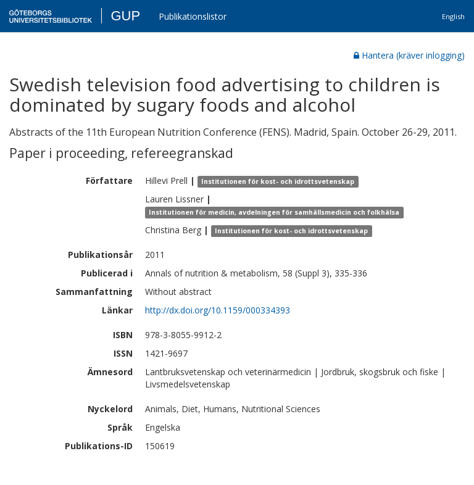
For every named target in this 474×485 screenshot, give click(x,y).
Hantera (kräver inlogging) (409, 55)
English (453, 16)
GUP (125, 15)
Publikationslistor (193, 16)
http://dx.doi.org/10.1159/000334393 (217, 310)
